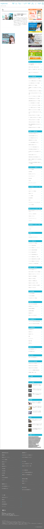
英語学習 (30, 436)
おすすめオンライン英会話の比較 (33, 263)
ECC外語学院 (31, 197)
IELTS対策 (27, 0)
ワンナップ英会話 (31, 204)
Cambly (30, 180)
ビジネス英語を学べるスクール (33, 137)
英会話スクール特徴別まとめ (33, 280)
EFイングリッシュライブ (32, 182)
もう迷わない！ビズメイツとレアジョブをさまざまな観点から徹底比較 (37, 389)
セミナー (16, 3)
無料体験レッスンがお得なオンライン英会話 (35, 88)
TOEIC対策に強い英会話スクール (33, 133)
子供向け (35, 0)
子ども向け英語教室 (31, 295)
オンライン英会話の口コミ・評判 (33, 256)
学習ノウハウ (20, 3)
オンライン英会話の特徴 (32, 245)
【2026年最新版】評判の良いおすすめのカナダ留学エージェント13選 (37, 429)
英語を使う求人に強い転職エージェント (34, 363)
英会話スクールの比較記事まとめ (27, 474)
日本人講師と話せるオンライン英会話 (34, 98)
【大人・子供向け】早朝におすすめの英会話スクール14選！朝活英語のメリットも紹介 (37, 407)
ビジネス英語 (36, 436)
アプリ (36, 3)
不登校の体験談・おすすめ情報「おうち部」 (8, 513)
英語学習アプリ (16, 0)
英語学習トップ (1, 0)
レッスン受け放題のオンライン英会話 (34, 102)
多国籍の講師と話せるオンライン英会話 (34, 100)
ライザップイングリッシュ (32, 218)
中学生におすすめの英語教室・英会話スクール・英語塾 (35, 163)
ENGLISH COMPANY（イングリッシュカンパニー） (35, 211)
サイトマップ (4, 506)
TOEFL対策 (24, 0)
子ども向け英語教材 (31, 293)
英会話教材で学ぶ (31, 329)
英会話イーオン (31, 193)
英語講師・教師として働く (32, 372)
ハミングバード (31, 226)
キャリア (42, 0)
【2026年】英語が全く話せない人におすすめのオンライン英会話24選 (37, 385)
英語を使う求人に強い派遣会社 (33, 367)
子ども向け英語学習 (5, 477)
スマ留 (30, 234)
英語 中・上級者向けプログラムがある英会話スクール (35, 159)
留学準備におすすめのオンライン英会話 (34, 127)
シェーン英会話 (31, 195)
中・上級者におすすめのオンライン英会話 (35, 117)
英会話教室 (29, 3)
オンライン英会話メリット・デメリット (34, 247)
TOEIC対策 (20, 0)
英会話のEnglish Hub (39, 526)
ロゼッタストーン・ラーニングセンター (34, 202)
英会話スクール (5, 0)
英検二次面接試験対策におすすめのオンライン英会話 (35, 124)
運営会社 (3, 499)
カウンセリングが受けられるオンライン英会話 (35, 112)
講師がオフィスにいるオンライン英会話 (34, 109)
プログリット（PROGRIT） (33, 213)
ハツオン (30, 228)
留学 (12, 0)
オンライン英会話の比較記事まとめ (27, 472)
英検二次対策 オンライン (37, 438)
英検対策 (31, 0)
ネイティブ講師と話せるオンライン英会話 (35, 80)
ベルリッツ (30, 188)
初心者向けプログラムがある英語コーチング (35, 152)
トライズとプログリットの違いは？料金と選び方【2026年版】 (36, 411)
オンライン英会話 (9, 0)
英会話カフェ (30, 331)
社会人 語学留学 (38, 437)
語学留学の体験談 (31, 310)
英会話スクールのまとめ (32, 287)
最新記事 (13, 3)
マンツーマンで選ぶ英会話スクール (34, 146)
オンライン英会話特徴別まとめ (33, 254)
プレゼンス (30, 220)
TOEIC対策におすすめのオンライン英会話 (35, 90)
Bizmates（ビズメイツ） (32, 173)
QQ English (30, 178)
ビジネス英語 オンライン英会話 (32, 437)
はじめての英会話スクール (32, 269)
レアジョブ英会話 (31, 169)
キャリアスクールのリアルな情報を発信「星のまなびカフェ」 (11, 515)
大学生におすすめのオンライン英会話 (34, 121)
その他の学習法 (39, 3)
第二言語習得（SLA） (32, 351)
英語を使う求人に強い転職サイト (33, 365)
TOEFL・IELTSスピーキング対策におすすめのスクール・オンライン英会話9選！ (37, 420)
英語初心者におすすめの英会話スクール (34, 156)
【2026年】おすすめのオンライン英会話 (34, 78)
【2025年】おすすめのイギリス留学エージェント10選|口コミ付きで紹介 (37, 424)
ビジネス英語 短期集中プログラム (33, 142)
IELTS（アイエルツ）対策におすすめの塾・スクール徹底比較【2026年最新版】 (37, 402)
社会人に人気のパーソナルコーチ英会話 (34, 271)
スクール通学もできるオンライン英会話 (34, 107)
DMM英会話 (30, 171)
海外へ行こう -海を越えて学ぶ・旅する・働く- (35, 69)
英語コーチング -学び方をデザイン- (34, 72)
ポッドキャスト (31, 338)
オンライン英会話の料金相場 (33, 249)
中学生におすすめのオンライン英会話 (34, 119)
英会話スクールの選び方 (32, 278)
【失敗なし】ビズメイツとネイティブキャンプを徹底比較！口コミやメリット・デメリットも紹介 (37, 394)
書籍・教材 (30, 340)
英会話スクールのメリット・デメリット (34, 273)
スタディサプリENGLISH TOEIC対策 (34, 323)
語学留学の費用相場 (31, 308)
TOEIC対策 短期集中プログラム (33, 135)
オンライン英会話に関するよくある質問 (34, 258)
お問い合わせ (4, 501)
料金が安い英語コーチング (32, 154)
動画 (29, 336)
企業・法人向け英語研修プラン (33, 357)
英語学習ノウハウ (38, 0)
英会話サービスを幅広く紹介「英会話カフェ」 (8, 514)
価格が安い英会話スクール (32, 144)
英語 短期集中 (33, 436)
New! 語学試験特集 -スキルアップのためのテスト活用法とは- (35, 64)
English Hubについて (5, 497)
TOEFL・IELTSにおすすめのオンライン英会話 (35, 93)
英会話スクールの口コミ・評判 (26, 465)
